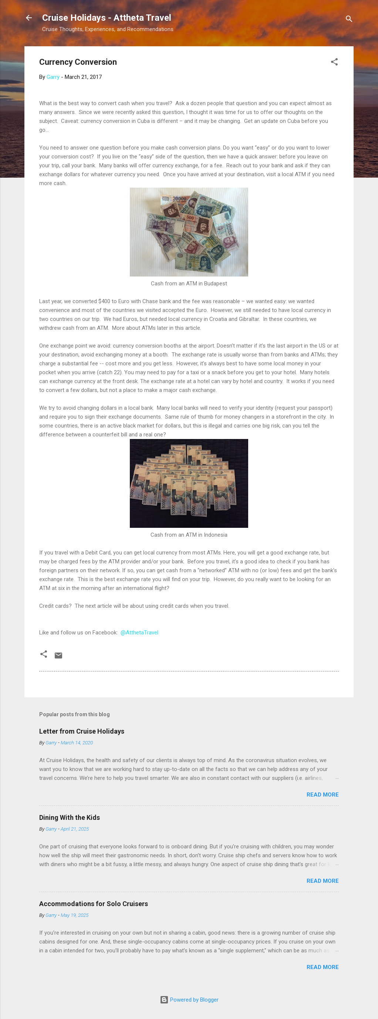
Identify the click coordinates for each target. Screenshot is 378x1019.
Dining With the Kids (69, 817)
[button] (334, 63)
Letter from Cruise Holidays (81, 731)
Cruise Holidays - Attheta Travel (106, 18)
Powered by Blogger (189, 999)
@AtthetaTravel (139, 632)
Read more (323, 794)
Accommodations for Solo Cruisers (93, 904)
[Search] (349, 20)
